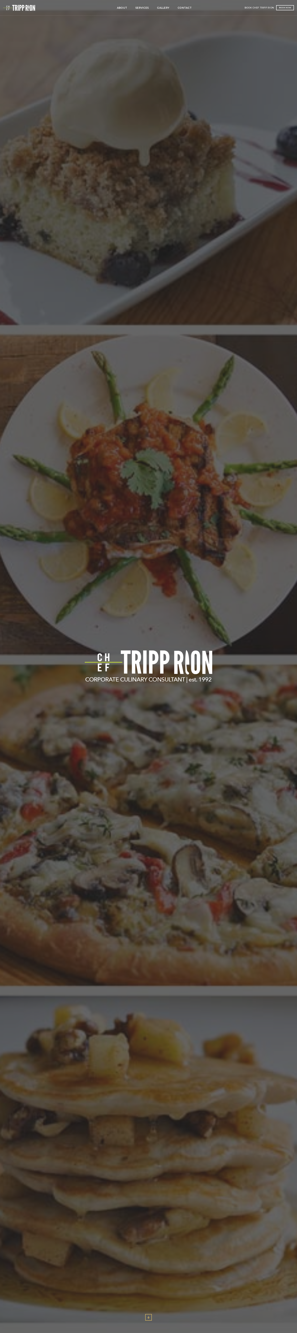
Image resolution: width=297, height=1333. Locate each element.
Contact (143, 7)
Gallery (121, 7)
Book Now (257, 7)
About (80, 7)
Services (100, 7)
